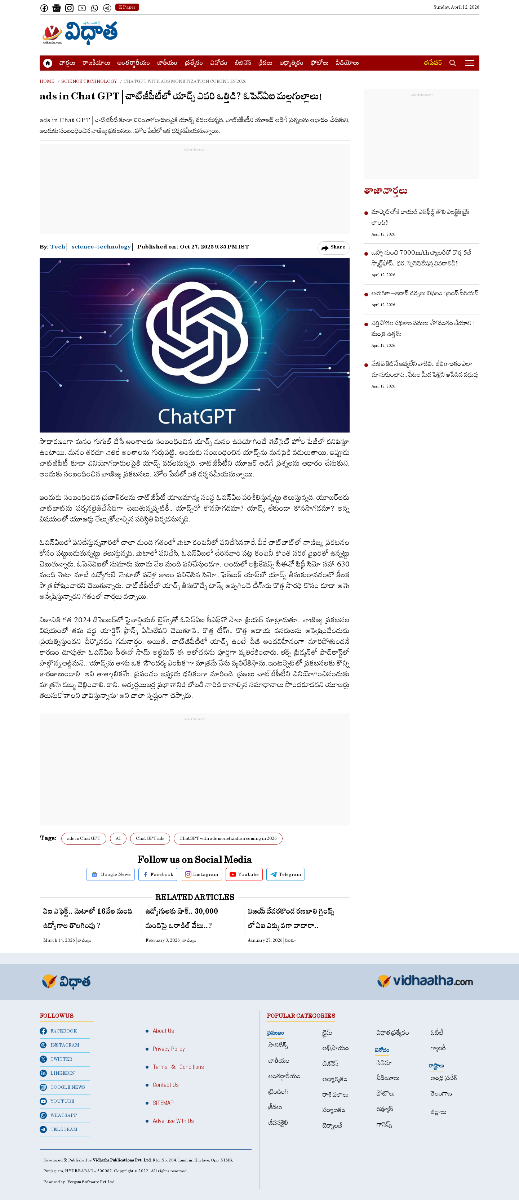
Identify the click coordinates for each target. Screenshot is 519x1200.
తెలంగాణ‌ (441, 1093)
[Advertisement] (348, 33)
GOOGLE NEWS (62, 1087)
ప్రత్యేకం (194, 63)
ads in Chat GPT (84, 838)
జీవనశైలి (278, 1123)
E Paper (127, 7)
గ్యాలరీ (438, 1048)
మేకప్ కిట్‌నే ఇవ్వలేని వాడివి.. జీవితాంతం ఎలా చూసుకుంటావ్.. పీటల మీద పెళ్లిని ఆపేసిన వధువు (425, 369)
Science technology (89, 81)
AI (118, 838)
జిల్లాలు (439, 1112)
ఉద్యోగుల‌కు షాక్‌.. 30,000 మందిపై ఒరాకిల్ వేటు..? (182, 920)
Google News (110, 874)
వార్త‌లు (67, 63)
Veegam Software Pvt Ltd (91, 1181)
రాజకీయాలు (96, 63)
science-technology (101, 247)
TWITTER (56, 1059)
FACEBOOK (58, 1031)
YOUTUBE (57, 1101)
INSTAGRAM (59, 1045)
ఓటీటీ (437, 1032)
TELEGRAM (58, 1129)
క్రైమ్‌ (327, 1032)
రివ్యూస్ (385, 1109)
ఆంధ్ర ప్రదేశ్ (444, 1078)
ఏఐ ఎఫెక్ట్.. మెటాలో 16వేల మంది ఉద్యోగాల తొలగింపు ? (88, 920)
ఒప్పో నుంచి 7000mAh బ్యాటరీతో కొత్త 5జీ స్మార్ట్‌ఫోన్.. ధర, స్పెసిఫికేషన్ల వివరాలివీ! (421, 258)
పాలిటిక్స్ (278, 1045)
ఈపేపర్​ (432, 63)
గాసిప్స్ (384, 1124)
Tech (58, 247)
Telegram (285, 874)
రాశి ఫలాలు (336, 1094)
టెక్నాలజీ (332, 1125)
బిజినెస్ (243, 63)
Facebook (157, 874)
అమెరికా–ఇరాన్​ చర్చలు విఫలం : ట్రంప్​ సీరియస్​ (425, 293)
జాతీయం (168, 63)
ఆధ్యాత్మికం (292, 63)
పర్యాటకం (334, 1110)
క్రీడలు (265, 63)
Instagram (201, 874)
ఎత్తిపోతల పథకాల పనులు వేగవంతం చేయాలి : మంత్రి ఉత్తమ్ (423, 328)
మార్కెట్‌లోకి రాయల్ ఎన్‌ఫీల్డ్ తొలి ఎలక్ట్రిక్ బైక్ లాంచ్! (421, 217)
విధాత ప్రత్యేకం (393, 1032)
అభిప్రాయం (336, 1048)
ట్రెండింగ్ (279, 1092)
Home (47, 81)
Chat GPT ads (150, 838)
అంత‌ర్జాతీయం (133, 63)
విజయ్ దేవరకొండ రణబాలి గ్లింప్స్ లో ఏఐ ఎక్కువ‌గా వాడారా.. (291, 920)
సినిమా (384, 1062)
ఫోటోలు (320, 63)
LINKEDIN (57, 1073)
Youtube (244, 874)
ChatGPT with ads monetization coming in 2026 (228, 838)
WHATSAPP (58, 1115)
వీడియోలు (347, 63)
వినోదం (219, 63)
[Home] (80, 33)
